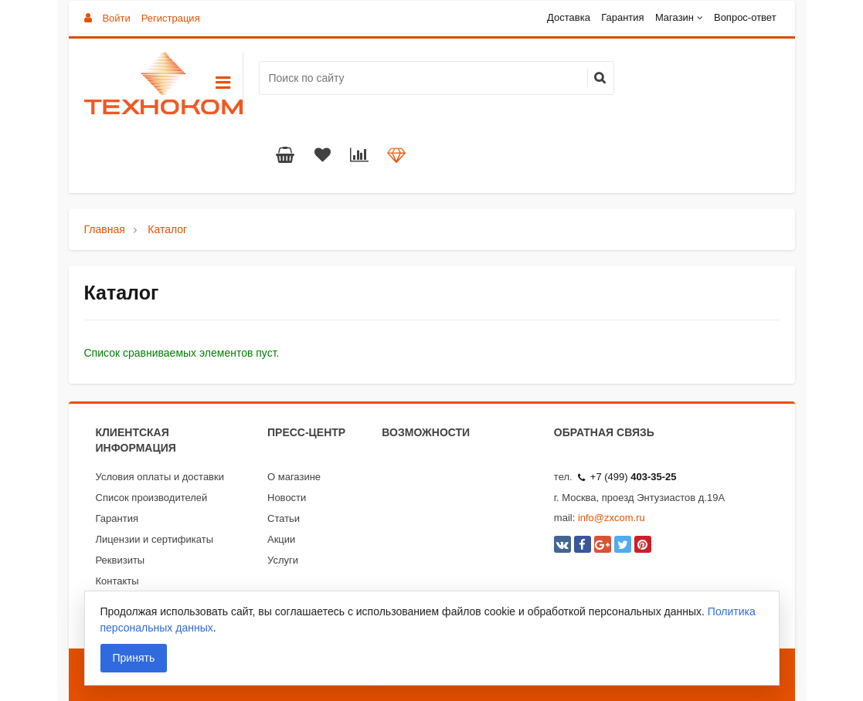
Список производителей (152, 497)
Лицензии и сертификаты (155, 539)
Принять (134, 658)
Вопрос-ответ (745, 17)
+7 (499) (627, 477)
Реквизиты (120, 560)
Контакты (117, 581)
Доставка (568, 17)
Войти (116, 18)
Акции (281, 539)
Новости (286, 497)
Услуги (282, 560)
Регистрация (170, 18)
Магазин (674, 17)
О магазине (294, 477)
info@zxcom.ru (611, 517)
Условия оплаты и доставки (160, 477)
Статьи (283, 518)
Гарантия (622, 17)
